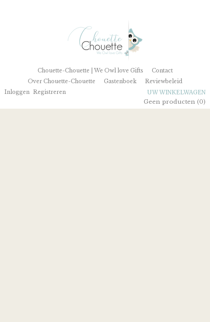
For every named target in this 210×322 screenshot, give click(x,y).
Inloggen (17, 92)
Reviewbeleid (163, 81)
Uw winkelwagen (176, 92)
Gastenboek (120, 81)
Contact (162, 70)
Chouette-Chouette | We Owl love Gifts (90, 70)
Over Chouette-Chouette (61, 81)
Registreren (49, 92)
